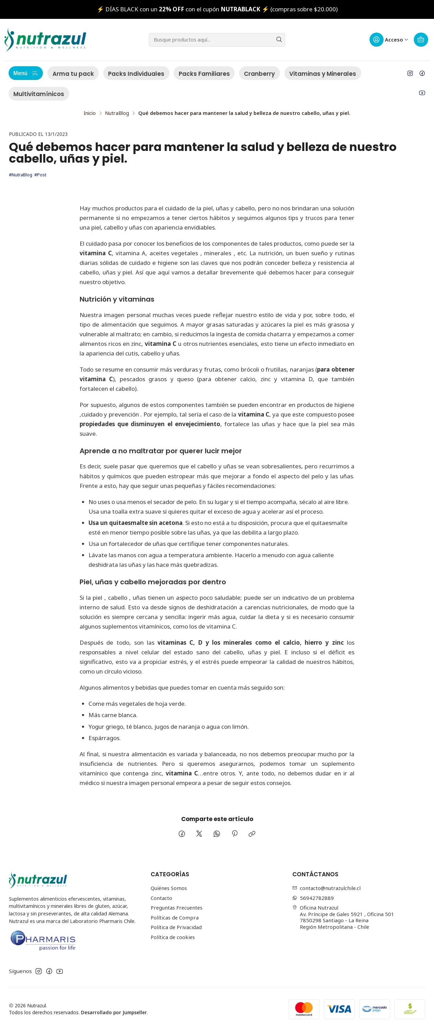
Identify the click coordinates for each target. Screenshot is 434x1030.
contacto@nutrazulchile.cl (326, 888)
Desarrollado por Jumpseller (114, 1012)
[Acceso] (389, 40)
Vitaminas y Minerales (322, 74)
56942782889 (313, 897)
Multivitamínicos (38, 94)
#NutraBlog (20, 175)
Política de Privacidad (176, 927)
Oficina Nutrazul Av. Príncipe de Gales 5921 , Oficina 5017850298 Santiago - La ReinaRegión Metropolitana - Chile (343, 917)
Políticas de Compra (175, 917)
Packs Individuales (136, 74)
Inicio (90, 113)
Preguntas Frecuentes (176, 907)
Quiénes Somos (169, 888)
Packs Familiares (204, 74)
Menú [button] (25, 73)
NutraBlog (117, 113)
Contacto (161, 897)
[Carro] (421, 40)
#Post (40, 175)
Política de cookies (173, 937)
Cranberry (259, 74)
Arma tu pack (73, 74)
